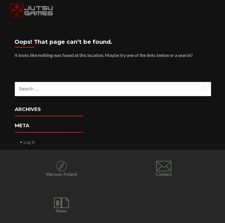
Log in (29, 141)
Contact (164, 174)
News (61, 210)
